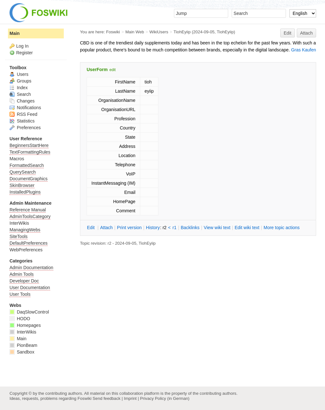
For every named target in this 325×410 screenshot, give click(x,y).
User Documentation (30, 287)
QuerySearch (23, 172)
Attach (306, 33)
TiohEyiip (182, 32)
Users (19, 74)
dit (91, 227)
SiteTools (19, 236)
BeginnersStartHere (29, 145)
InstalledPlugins (25, 192)
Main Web (134, 32)
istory (153, 227)
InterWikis (19, 223)
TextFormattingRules (30, 152)
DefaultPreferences (29, 243)
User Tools (20, 294)
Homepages (25, 325)
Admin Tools (22, 274)
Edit (287, 33)
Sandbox (22, 351)
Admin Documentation (31, 267)
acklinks (190, 227)
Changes (22, 100)
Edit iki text (247, 227)
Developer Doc (24, 280)
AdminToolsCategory (30, 216)
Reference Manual (28, 209)
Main (15, 33)
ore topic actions (281, 227)
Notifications (25, 107)
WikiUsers (158, 32)
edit (112, 70)
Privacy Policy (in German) (164, 398)
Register (24, 52)
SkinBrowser (22, 185)
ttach (106, 227)
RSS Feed (23, 114)
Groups (20, 80)
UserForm (97, 69)
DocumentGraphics (29, 178)
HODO (20, 318)
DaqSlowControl (29, 311)
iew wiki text (217, 227)
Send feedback (107, 398)
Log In (22, 46)
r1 (174, 227)
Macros (17, 158)
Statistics (22, 120)
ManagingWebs (25, 229)
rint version (129, 227)
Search (20, 94)
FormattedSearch (27, 165)
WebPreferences (26, 249)
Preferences (25, 127)
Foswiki (113, 32)
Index (19, 87)
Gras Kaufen (303, 49)
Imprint (130, 398)
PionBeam (23, 345)
